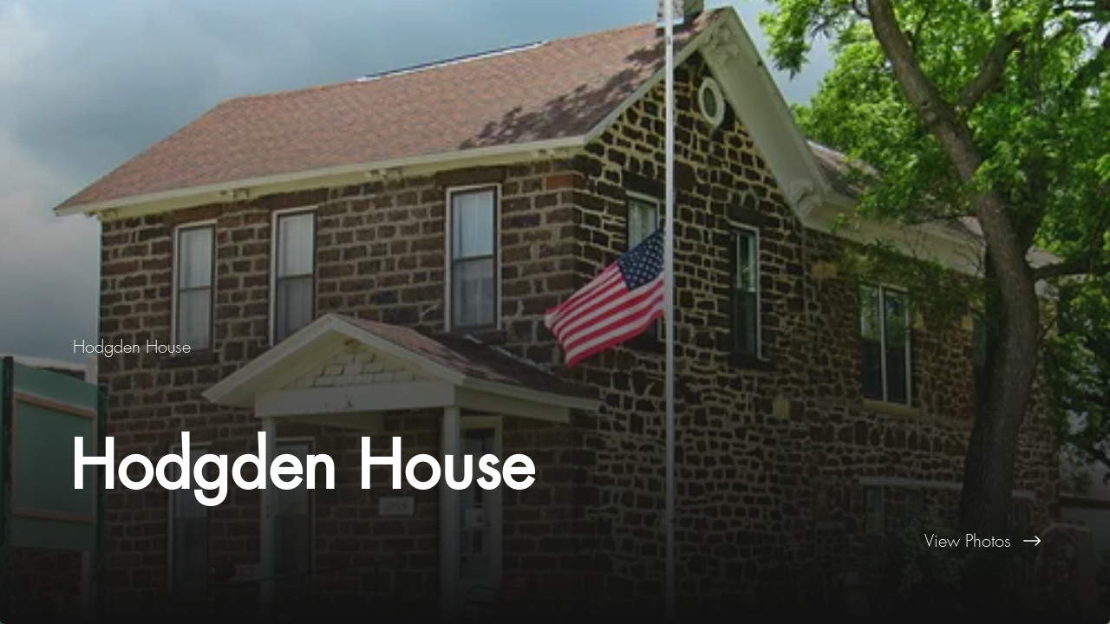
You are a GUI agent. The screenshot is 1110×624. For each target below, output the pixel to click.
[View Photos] (832, 541)
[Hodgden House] (133, 346)
